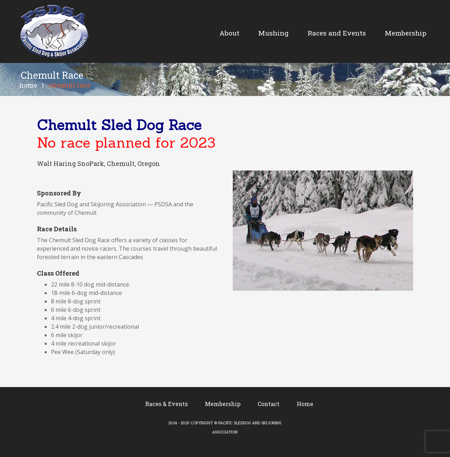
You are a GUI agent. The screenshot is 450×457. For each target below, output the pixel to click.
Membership (222, 403)
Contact (268, 403)
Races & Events (166, 403)
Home (28, 85)
